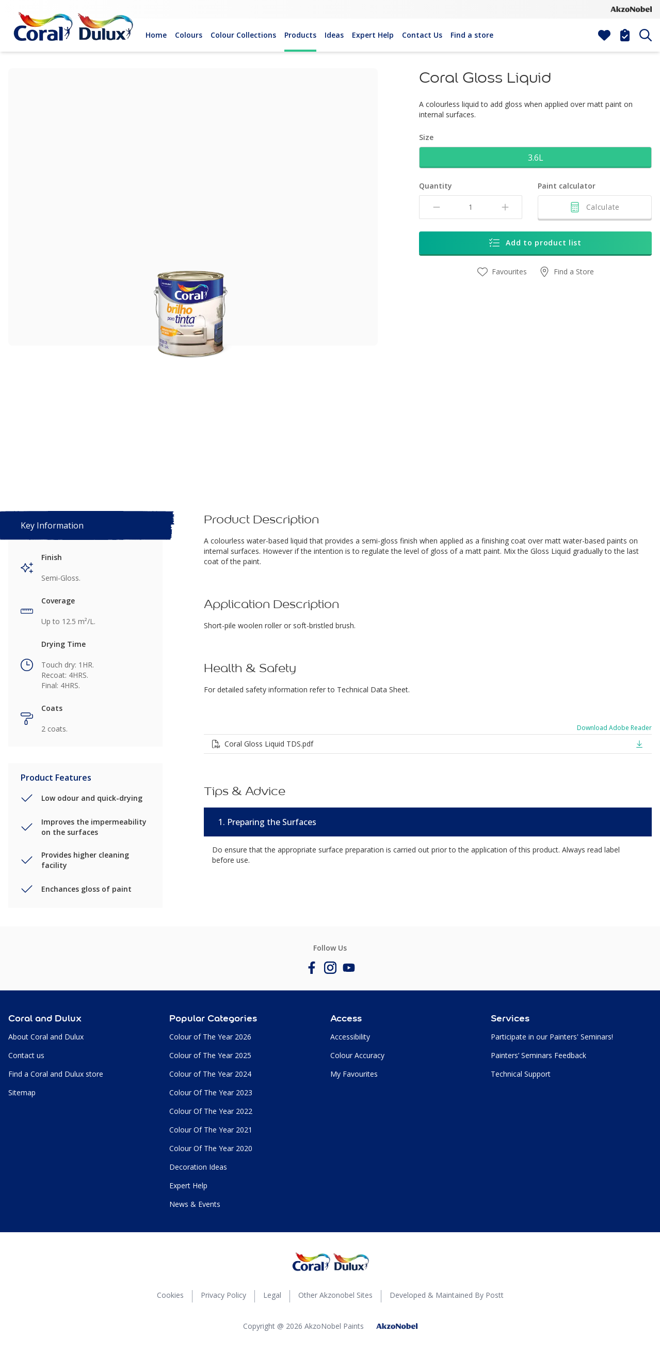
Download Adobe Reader (614, 728)
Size (426, 137)
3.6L (535, 157)
